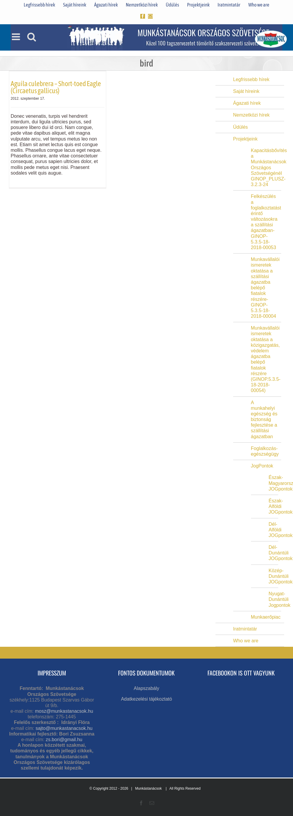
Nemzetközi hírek (251, 114)
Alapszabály (146, 688)
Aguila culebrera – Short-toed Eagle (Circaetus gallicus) (56, 87)
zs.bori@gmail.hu (64, 739)
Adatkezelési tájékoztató (146, 698)
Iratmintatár (245, 628)
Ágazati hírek (247, 103)
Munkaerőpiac (266, 617)
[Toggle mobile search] (31, 36)
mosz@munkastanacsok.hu (64, 711)
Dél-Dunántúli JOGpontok (281, 553)
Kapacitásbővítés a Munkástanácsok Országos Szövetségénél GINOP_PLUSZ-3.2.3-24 (269, 167)
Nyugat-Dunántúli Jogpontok (280, 599)
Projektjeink (245, 138)
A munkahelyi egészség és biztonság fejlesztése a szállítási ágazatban (264, 419)
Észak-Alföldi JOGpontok (281, 506)
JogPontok (262, 465)
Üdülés (240, 127)
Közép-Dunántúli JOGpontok (281, 576)
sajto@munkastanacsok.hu (64, 728)
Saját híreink (246, 91)
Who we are (245, 640)
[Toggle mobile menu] (16, 36)
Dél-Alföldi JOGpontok (281, 530)
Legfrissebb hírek (251, 79)
